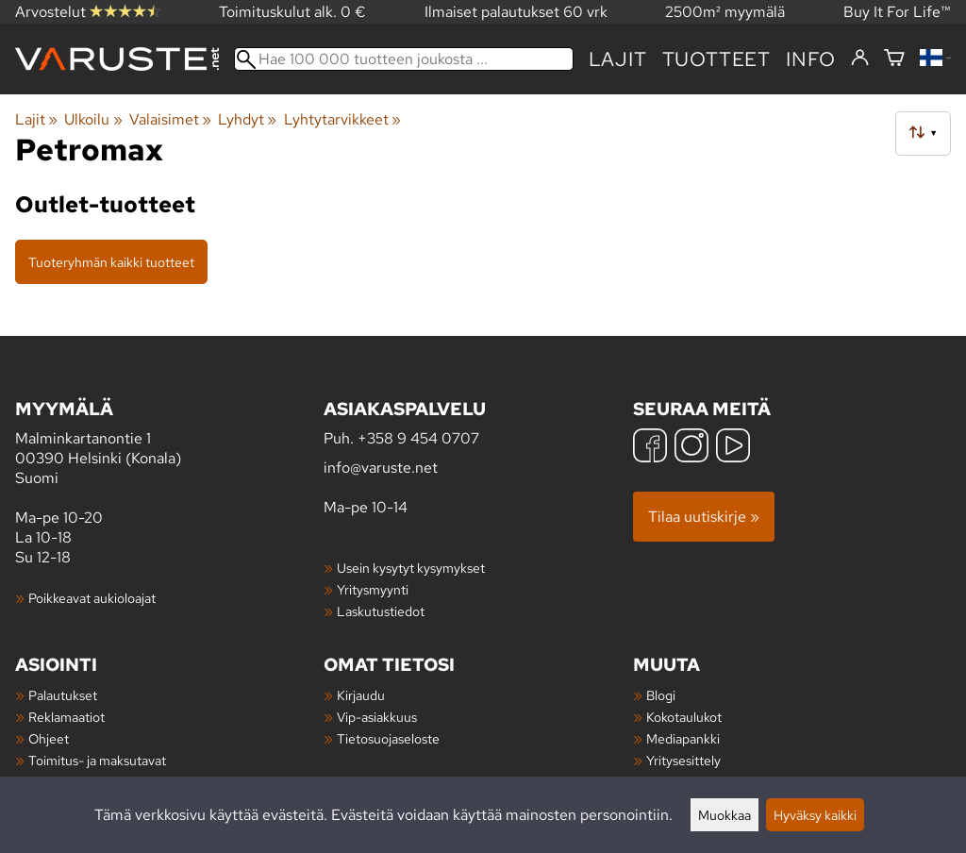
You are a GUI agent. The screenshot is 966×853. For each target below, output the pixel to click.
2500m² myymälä (725, 12)
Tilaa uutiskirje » (703, 517)
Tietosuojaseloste (388, 738)
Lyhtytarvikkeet (342, 119)
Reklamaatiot (66, 717)
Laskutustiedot (381, 611)
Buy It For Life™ (897, 12)
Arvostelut (87, 12)
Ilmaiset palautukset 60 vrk (516, 12)
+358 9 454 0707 (418, 438)
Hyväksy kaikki (815, 815)
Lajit (618, 59)
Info (811, 59)
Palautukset (62, 695)
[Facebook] (650, 447)
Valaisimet (170, 119)
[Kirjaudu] (860, 58)
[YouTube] (733, 447)
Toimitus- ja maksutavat (97, 760)
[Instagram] (691, 447)
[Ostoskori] (894, 59)
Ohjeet (48, 738)
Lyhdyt (247, 119)
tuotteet (716, 59)
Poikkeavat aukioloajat (92, 598)
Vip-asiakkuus (377, 717)
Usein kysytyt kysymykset (411, 568)
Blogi (660, 695)
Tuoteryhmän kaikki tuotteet (111, 262)
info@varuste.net (381, 467)
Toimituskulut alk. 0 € (292, 12)
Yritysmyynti (372, 589)
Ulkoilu (93, 119)
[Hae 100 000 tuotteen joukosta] (404, 59)
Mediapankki (683, 738)
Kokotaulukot (684, 717)
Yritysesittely (683, 760)
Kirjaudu (361, 695)
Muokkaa (724, 815)
